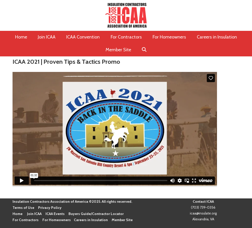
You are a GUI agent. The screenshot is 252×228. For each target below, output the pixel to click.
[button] (144, 50)
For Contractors (26, 220)
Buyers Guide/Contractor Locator (96, 213)
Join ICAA (34, 213)
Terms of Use (23, 207)
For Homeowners (56, 220)
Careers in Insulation (91, 220)
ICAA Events (55, 213)
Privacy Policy (50, 207)
